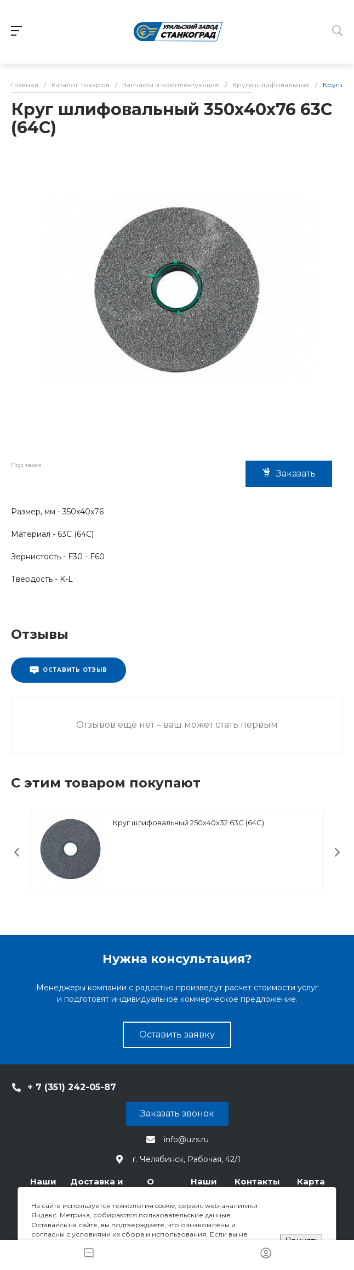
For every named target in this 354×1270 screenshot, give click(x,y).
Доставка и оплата (96, 1187)
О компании (150, 1187)
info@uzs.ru (186, 1139)
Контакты (257, 1181)
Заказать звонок (177, 1113)
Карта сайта (311, 1187)
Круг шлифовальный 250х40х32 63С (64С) (188, 822)
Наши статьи (203, 1187)
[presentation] (16, 852)
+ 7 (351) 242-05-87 (71, 1087)
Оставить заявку (177, 1034)
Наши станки (43, 1187)
